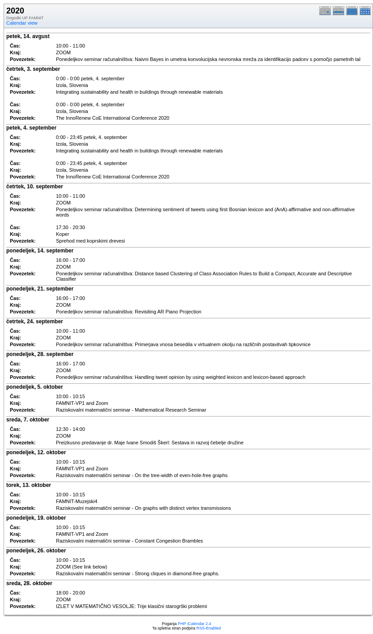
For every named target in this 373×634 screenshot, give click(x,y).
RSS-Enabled (209, 628)
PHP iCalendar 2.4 (194, 623)
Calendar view (22, 23)
